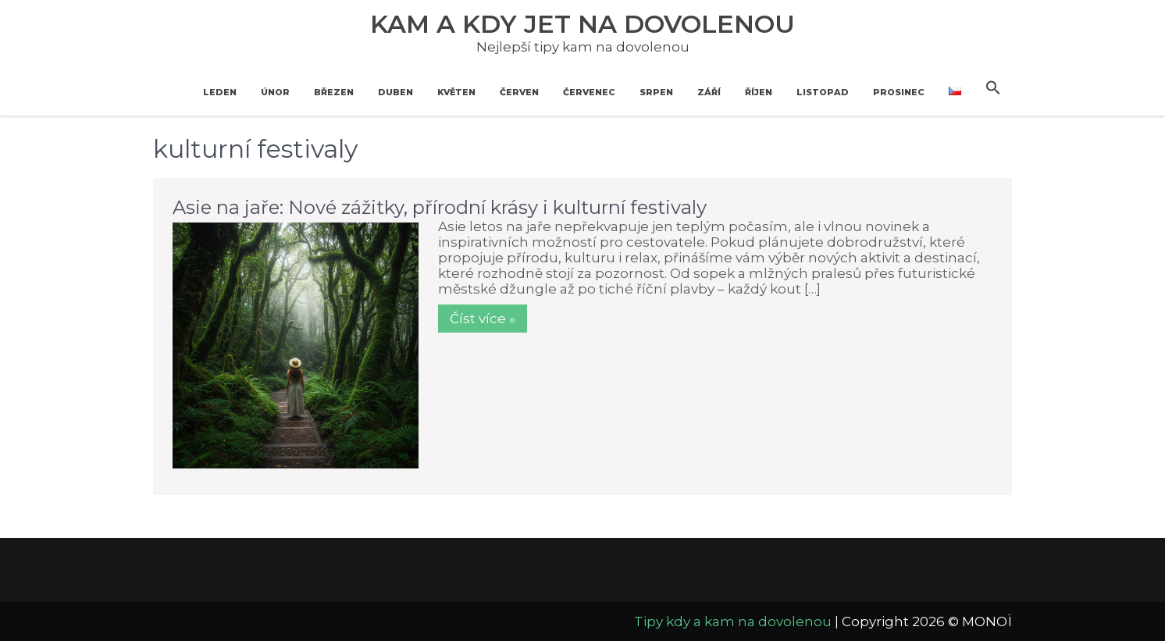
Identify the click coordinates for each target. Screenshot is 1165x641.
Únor (275, 92)
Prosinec (899, 92)
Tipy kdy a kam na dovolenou (733, 621)
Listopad (822, 92)
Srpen (656, 92)
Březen (334, 92)
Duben (395, 92)
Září (709, 92)
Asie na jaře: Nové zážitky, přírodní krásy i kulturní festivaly (440, 207)
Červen (519, 92)
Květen (456, 92)
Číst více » (482, 318)
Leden (220, 92)
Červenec (589, 92)
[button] (993, 88)
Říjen (758, 92)
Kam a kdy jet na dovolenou (582, 24)
